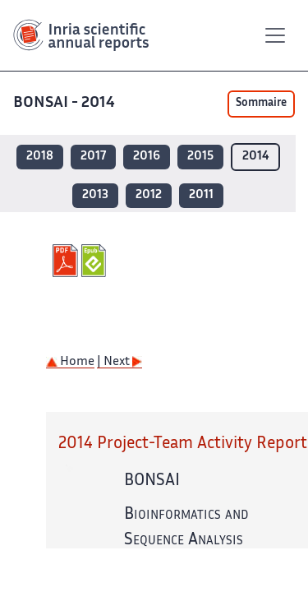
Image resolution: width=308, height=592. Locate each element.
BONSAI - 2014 (65, 103)
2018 (39, 156)
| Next (119, 362)
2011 (201, 195)
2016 (146, 156)
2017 (93, 156)
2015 (200, 156)
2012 (149, 195)
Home (70, 362)
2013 (95, 195)
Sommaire (261, 104)
